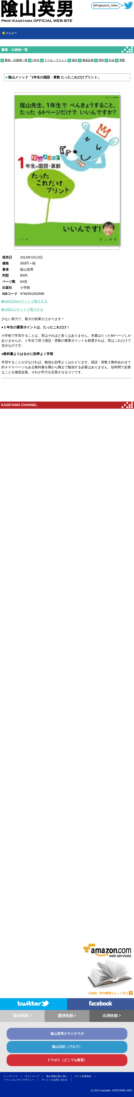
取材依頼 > (22, 1016)
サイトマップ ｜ (35, 1076)
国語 (75, 60)
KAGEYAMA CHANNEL (19, 405)
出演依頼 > (111, 1016)
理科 (101, 60)
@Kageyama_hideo (105, 5)
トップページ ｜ (14, 1076)
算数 (122, 60)
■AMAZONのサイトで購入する (24, 301)
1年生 (36, 60)
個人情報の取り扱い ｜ (60, 1076)
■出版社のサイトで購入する (22, 309)
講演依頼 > (67, 1016)
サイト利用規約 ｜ (86, 1076)
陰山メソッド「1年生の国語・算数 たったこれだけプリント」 (53, 77)
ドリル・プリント (55, 60)
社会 (112, 60)
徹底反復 (88, 60)
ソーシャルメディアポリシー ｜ (23, 1079)
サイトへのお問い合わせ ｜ (58, 1079)
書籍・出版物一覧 (14, 50)
